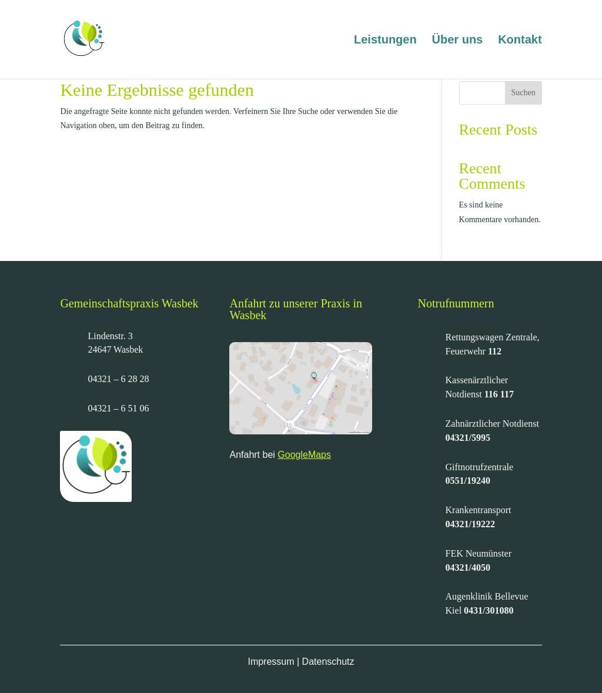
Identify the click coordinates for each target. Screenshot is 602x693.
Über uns (457, 40)
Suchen (523, 92)
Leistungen (385, 40)
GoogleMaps (304, 455)
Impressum (271, 662)
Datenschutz (328, 662)
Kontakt (519, 40)
